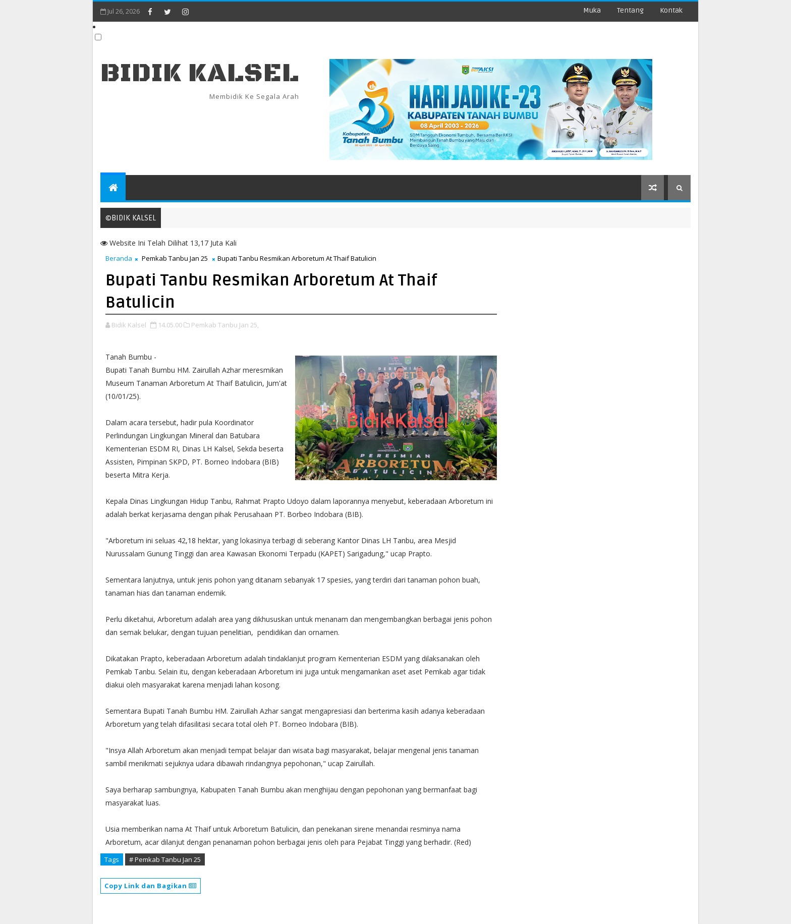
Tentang (630, 10)
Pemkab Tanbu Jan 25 (175, 258)
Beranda (118, 258)
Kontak (671, 10)
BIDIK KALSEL (199, 73)
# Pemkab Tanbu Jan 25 (165, 859)
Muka (592, 10)
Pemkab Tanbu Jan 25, (225, 324)
